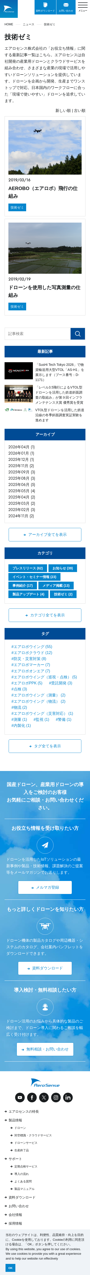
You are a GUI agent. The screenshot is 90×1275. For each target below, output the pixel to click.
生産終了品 (21, 1150)
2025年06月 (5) (21, 484)
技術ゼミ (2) (63, 594)
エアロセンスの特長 (24, 1111)
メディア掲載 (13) (56, 585)
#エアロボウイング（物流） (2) (39, 701)
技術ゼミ (17, 207)
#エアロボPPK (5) (27, 683)
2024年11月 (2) (21, 516)
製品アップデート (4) (28, 594)
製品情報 (15, 1120)
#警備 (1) (63, 719)
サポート (15, 1158)
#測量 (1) (19, 719)
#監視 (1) (41, 719)
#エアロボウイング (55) (32, 647)
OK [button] (10, 1267)
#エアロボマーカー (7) (31, 665)
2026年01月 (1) (21, 453)
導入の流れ (21, 1174)
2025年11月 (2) (21, 466)
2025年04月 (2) (21, 497)
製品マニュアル (24, 1188)
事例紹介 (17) (22, 585)
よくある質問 (23, 1181)
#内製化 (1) (21, 725)
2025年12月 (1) (21, 459)
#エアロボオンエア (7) (31, 671)
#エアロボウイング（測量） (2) (39, 695)
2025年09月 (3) (21, 472)
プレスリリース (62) (27, 568)
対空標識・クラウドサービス (33, 1135)
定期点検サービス (25, 1166)
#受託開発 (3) (60, 683)
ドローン (20, 1127)
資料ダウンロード (22, 1197)
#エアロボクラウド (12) (32, 653)
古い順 (79, 111)
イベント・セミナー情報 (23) (34, 577)
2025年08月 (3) (21, 478)
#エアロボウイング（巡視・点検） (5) (44, 677)
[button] (59, 1258)
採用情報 (15, 1223)
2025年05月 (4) (21, 491)
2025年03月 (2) (21, 503)
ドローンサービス (25, 1142)
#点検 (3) (19, 689)
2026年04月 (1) (21, 447)
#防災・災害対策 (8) (29, 659)
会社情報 (15, 1214)
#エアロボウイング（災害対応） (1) (42, 713)
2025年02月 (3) (21, 509)
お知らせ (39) (63, 568)
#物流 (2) (19, 707)
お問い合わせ (19, 1206)
